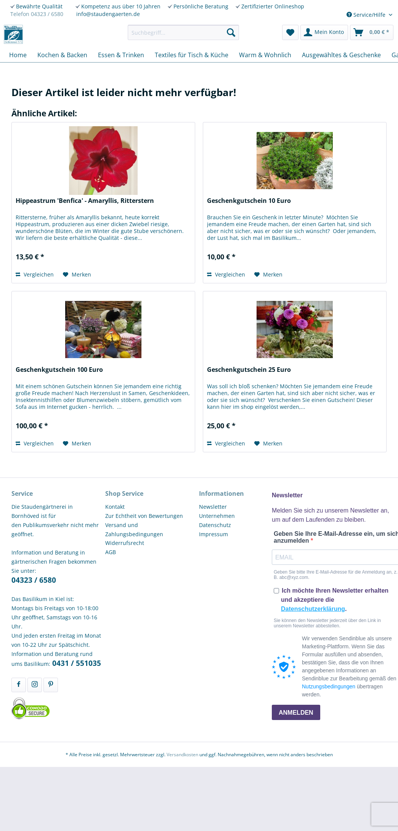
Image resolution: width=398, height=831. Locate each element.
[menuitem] (183, 32)
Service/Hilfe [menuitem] (367, 14)
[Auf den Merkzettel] (77, 274)
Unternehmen (217, 515)
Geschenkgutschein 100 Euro (59, 370)
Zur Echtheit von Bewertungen (144, 515)
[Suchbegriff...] (183, 32)
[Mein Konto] (324, 32)
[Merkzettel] (290, 32)
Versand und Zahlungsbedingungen (134, 529)
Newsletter (213, 506)
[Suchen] (231, 32)
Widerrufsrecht (124, 542)
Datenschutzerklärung (313, 609)
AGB (110, 552)
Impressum (213, 534)
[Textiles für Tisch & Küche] (191, 55)
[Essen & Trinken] (121, 55)
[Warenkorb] (371, 32)
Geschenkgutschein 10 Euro (249, 201)
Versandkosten (182, 754)
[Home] (18, 55)
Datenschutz (215, 525)
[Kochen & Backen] (62, 55)
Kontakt (115, 506)
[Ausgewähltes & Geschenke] (341, 55)
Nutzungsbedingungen (328, 686)
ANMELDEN (296, 712)
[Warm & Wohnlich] (265, 55)
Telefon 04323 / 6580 (36, 14)
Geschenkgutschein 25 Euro (249, 370)
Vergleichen (35, 274)
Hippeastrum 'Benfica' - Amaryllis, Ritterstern (85, 201)
